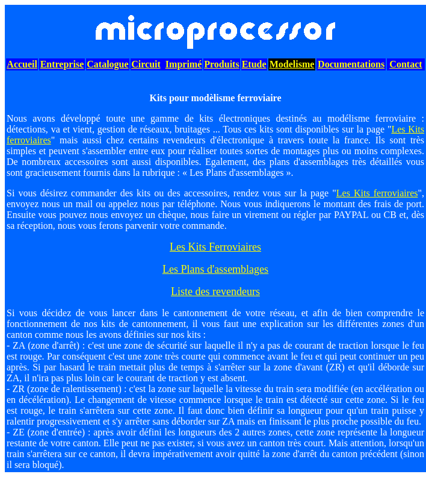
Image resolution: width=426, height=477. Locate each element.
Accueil (22, 64)
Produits (221, 64)
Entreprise (62, 64)
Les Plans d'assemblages (215, 269)
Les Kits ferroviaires (377, 193)
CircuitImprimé (166, 64)
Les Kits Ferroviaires (215, 247)
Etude (254, 64)
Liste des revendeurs (215, 291)
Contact (405, 64)
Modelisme (292, 64)
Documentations (351, 64)
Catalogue (107, 64)
